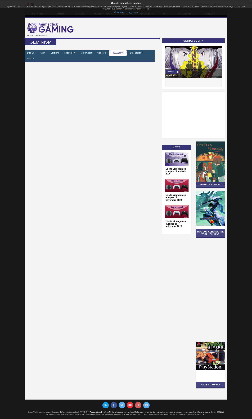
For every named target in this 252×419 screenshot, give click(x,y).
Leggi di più (133, 12)
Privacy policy (200, 414)
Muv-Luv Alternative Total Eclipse (210, 232)
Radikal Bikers (210, 384)
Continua (119, 12)
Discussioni (136, 53)
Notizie (31, 59)
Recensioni (70, 53)
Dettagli (31, 53)
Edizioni (54, 53)
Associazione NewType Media (102, 412)
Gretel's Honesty (210, 184)
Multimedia (86, 53)
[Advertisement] (159, 28)
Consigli (101, 53)
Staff (42, 53)
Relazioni (118, 53)
